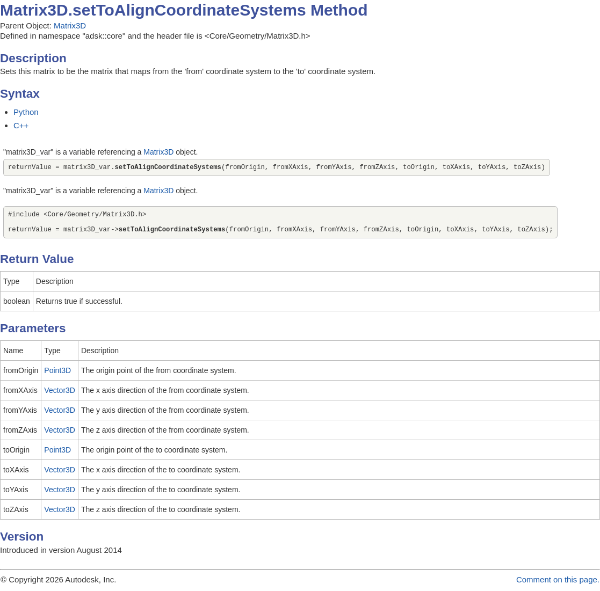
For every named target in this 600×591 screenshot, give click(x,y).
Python (26, 111)
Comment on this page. (557, 585)
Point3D (57, 377)
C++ (20, 125)
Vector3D (59, 396)
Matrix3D (70, 25)
